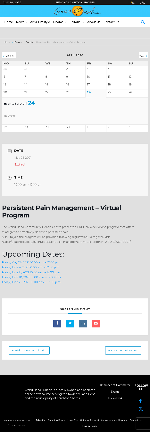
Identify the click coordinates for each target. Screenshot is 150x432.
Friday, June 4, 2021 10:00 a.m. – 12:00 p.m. (31, 267)
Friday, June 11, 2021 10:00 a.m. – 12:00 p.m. (31, 272)
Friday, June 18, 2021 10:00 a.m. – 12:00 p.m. (31, 277)
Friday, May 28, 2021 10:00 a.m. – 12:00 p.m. (31, 262)
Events (17, 42)
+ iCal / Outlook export (118, 350)
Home (7, 42)
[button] (143, 22)
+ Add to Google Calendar (34, 350)
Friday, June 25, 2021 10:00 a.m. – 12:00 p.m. (31, 282)
